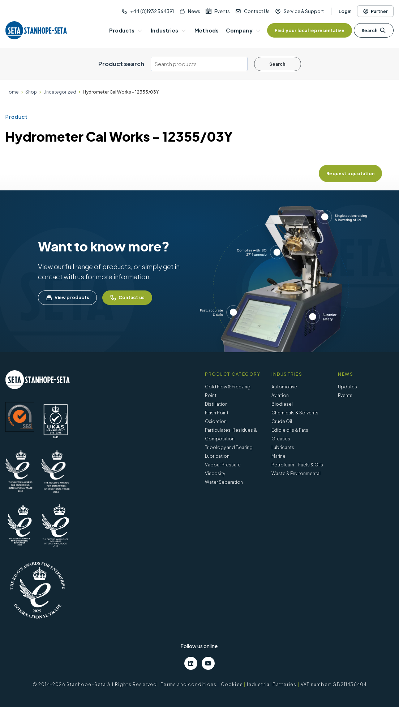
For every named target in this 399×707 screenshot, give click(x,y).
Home (12, 92)
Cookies (232, 684)
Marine (278, 456)
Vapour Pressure (223, 464)
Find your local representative (309, 30)
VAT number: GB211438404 (334, 684)
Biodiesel (282, 404)
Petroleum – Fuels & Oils (297, 464)
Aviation (280, 395)
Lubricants (282, 447)
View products (67, 297)
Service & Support (304, 11)
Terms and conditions (188, 684)
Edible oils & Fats (289, 430)
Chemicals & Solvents (294, 412)
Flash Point (216, 412)
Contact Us (257, 11)
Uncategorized (59, 92)
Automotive (284, 386)
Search (373, 30)
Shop (31, 92)
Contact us (127, 297)
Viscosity (215, 473)
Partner (375, 11)
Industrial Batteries (271, 684)
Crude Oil (281, 421)
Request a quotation (350, 173)
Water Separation (224, 482)
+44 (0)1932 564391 (152, 11)
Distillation (216, 404)
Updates (347, 386)
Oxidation (216, 421)
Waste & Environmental (296, 473)
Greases (280, 438)
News (194, 11)
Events (222, 11)
